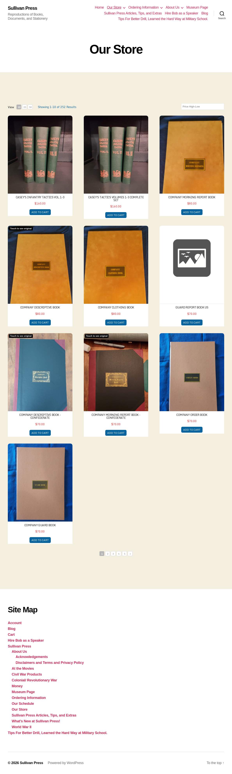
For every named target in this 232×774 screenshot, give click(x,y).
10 (19, 107)
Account (14, 623)
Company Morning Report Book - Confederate (116, 416)
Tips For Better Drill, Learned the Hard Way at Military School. (163, 19)
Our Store (114, 7)
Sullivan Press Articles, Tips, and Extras (133, 13)
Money (17, 686)
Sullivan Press (22, 8)
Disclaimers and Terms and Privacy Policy (50, 663)
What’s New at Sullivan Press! (36, 721)
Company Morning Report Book (191, 197)
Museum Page (197, 7)
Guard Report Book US (192, 307)
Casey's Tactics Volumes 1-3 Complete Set (116, 198)
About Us (172, 7)
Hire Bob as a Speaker (181, 13)
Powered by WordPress (66, 763)
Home (99, 7)
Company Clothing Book (116, 307)
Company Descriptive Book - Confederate (40, 416)
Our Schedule (23, 704)
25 (24, 107)
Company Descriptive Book (40, 307)
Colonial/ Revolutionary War (34, 680)
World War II (21, 727)
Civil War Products (27, 674)
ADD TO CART (40, 212)
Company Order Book (191, 415)
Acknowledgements (32, 657)
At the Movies (23, 668)
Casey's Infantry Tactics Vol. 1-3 (40, 197)
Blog (204, 13)
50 (30, 107)
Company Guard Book (40, 525)
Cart (11, 635)
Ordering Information (143, 7)
